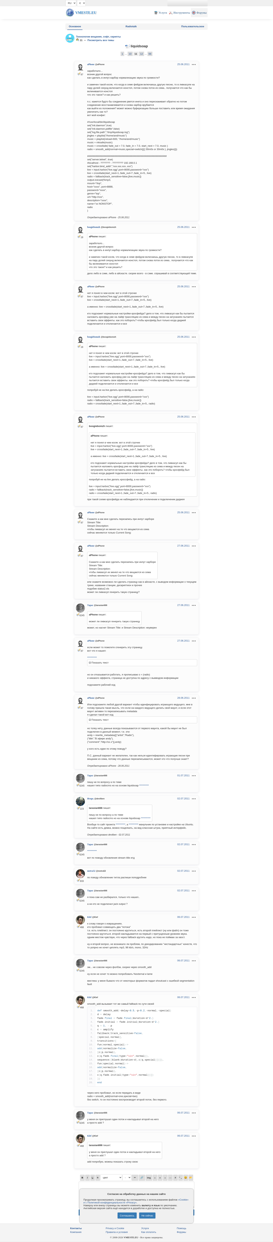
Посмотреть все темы (100, 40)
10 (130, 53)
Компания (76, 1232)
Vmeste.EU (85, 13)
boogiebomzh (93, 227)
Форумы (181, 1232)
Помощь (181, 1228)
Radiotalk (131, 26)
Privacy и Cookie (115, 1228)
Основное (75, 26)
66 (150, 53)
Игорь (90, 798)
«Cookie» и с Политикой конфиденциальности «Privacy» (135, 1201)
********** (92, 657)
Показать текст (99, 662)
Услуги (145, 1228)
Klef (89, 917)
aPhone (90, 64)
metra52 (91, 871)
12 (141, 53)
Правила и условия (117, 1232)
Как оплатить (148, 1232)
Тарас (90, 605)
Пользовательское (192, 26)
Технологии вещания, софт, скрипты (98, 36)
